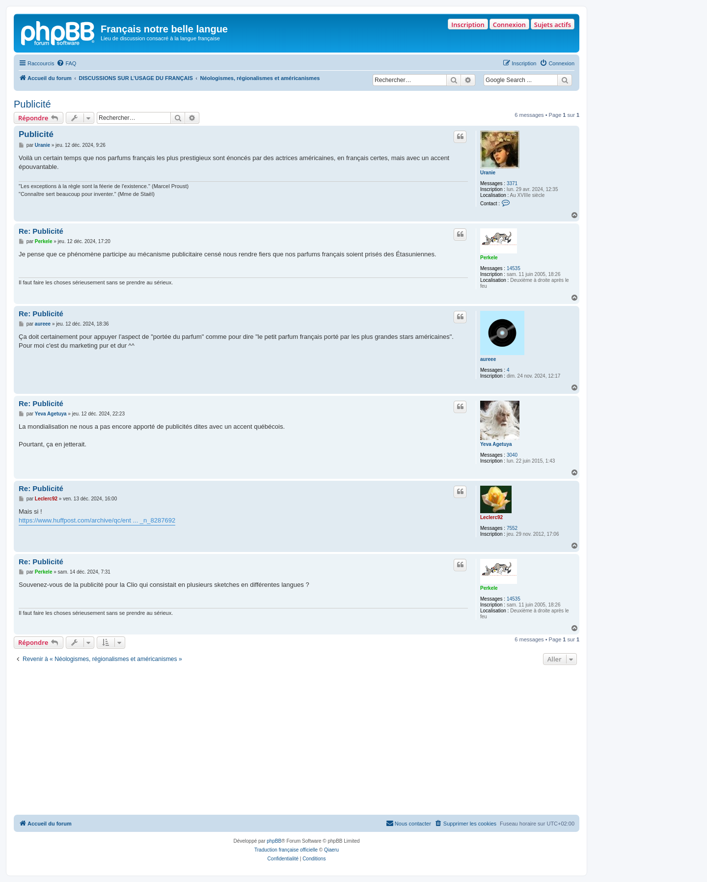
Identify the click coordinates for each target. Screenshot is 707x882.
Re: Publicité (41, 231)
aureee (488, 359)
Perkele (489, 257)
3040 (512, 455)
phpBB (274, 841)
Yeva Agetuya (496, 444)
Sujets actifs (552, 24)
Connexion (509, 24)
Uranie (487, 172)
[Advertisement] (296, 741)
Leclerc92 (491, 517)
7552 (512, 528)
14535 (513, 268)
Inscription (467, 24)
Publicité (32, 104)
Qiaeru (331, 850)
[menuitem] (66, 63)
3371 (512, 183)
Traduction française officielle (286, 850)
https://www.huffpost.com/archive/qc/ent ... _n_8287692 (97, 520)
